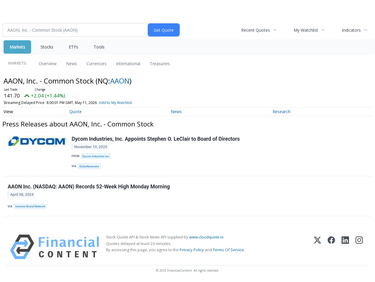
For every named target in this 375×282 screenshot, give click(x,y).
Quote (75, 111)
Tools (99, 47)
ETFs (73, 47)
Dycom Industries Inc (95, 156)
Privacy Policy (192, 249)
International (128, 63)
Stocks (47, 47)
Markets (17, 47)
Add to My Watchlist (115, 102)
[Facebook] (331, 247)
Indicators (351, 30)
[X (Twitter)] (317, 247)
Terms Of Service (228, 249)
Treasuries (160, 63)
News (71, 63)
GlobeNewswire (89, 166)
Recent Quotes (255, 30)
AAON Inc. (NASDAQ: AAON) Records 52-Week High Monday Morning (89, 187)
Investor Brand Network (30, 206)
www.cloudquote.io (206, 237)
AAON (119, 81)
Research (281, 111)
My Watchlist (306, 30)
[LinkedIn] (345, 247)
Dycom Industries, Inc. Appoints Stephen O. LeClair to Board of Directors (156, 139)
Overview (48, 63)
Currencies (96, 63)
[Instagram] (359, 247)
